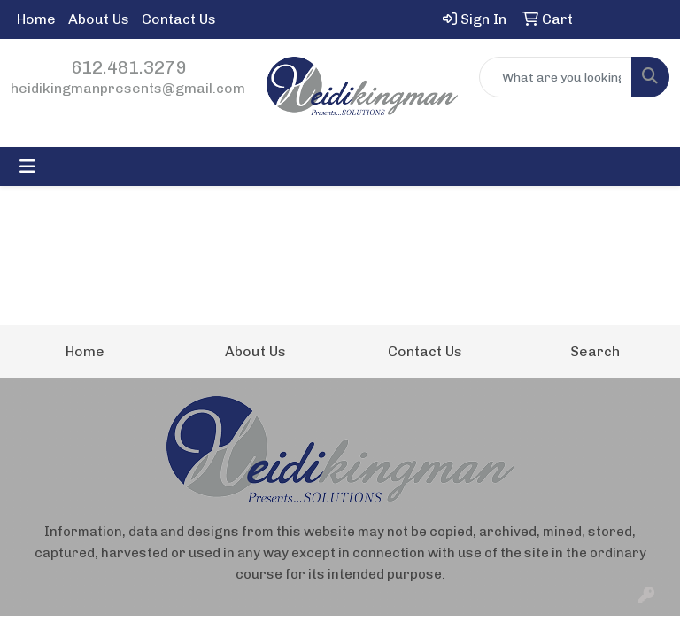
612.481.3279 (128, 67)
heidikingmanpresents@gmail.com (128, 88)
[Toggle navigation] (27, 166)
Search (595, 351)
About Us (98, 19)
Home (36, 19)
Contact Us (179, 19)
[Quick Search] (556, 77)
